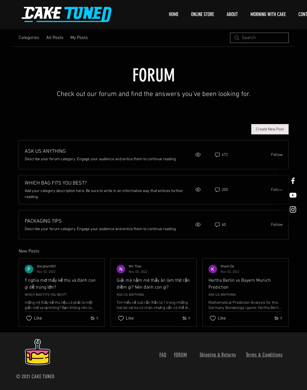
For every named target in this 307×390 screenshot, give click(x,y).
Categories (29, 38)
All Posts (54, 38)
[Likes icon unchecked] (29, 318)
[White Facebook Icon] (293, 181)
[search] (259, 38)
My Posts (79, 38)
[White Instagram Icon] (293, 209)
